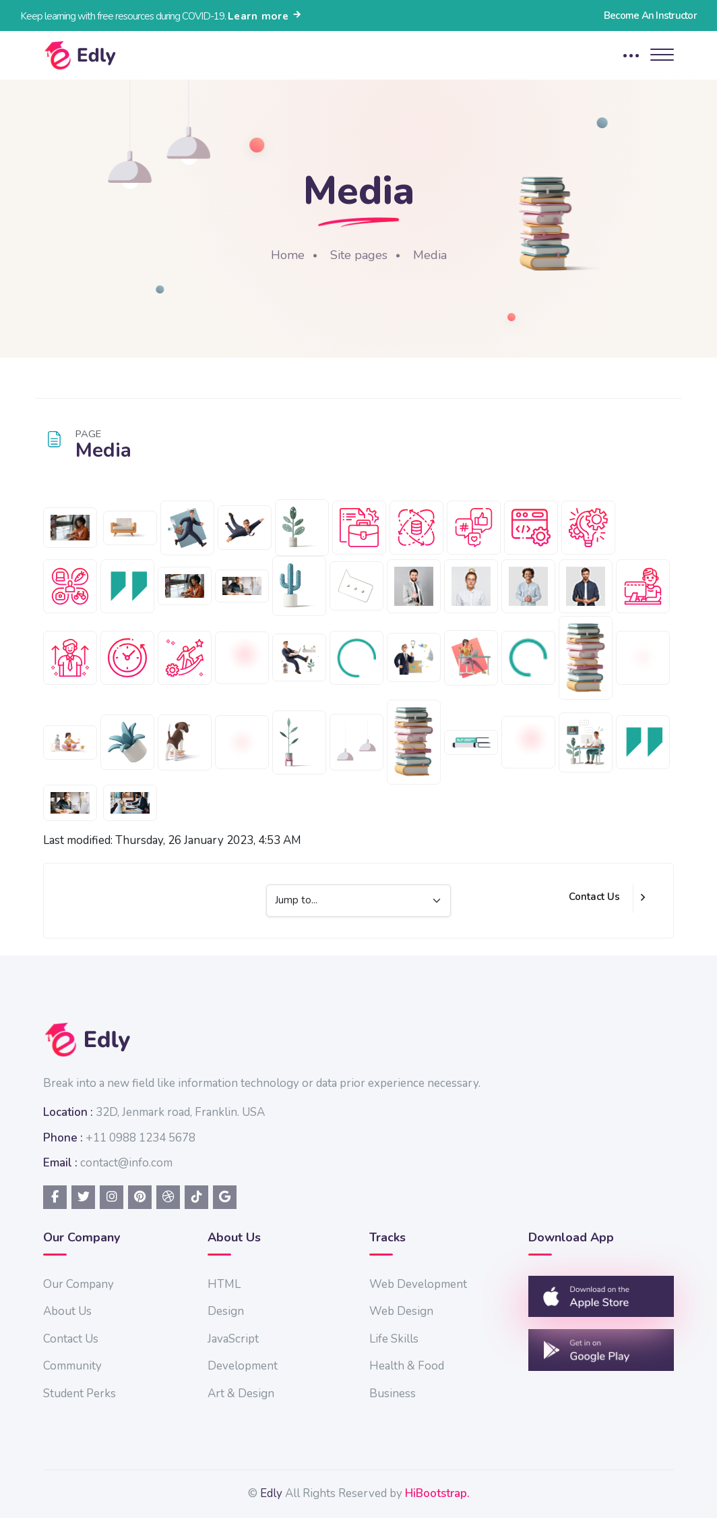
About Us (67, 1311)
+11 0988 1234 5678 (140, 1138)
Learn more (265, 16)
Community (72, 1366)
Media (430, 255)
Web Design (401, 1311)
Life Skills (393, 1339)
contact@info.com (126, 1163)
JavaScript (233, 1339)
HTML (224, 1284)
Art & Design (241, 1393)
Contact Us (594, 896)
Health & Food (406, 1366)
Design (226, 1311)
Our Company (78, 1284)
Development (243, 1366)
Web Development (418, 1284)
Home (288, 255)
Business (392, 1393)
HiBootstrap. (437, 1493)
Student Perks (79, 1393)
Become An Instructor (650, 15)
